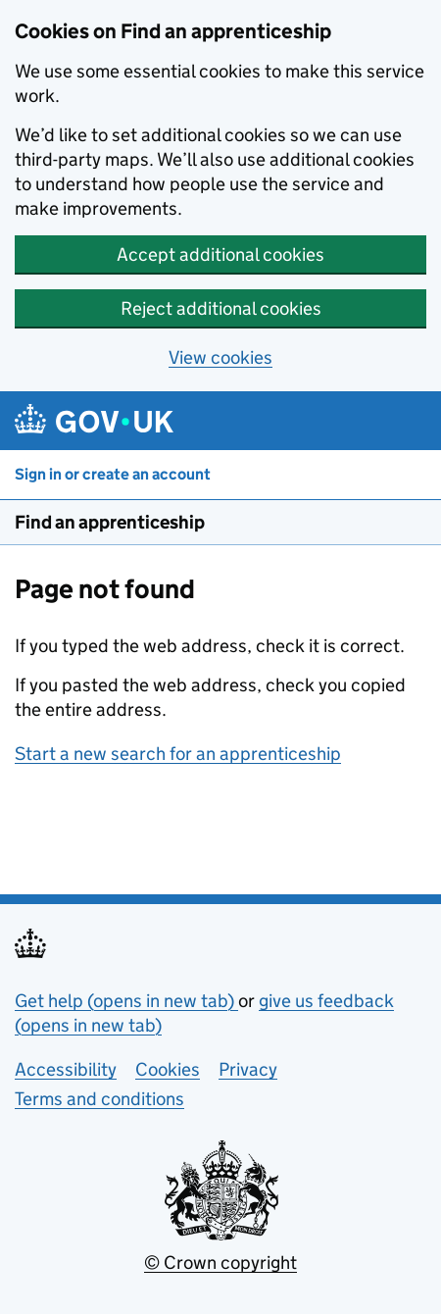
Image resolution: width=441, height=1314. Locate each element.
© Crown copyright (220, 1262)
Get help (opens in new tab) (126, 1000)
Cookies (167, 1069)
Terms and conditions (99, 1098)
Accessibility (66, 1069)
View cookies (220, 357)
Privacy (248, 1069)
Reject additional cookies (221, 308)
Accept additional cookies (220, 254)
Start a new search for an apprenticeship (178, 753)
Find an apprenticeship (110, 522)
